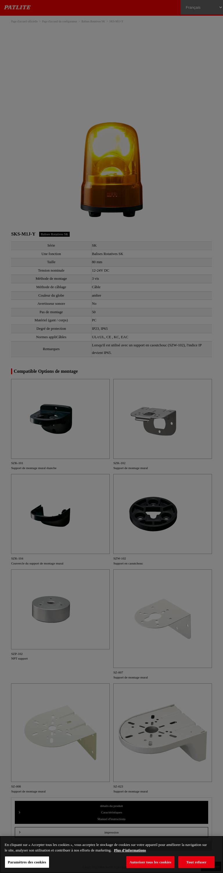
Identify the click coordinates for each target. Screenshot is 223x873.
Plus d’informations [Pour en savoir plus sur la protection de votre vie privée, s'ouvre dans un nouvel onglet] (130, 850)
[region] (111, 854)
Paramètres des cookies (27, 862)
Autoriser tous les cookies (150, 862)
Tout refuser (196, 862)
